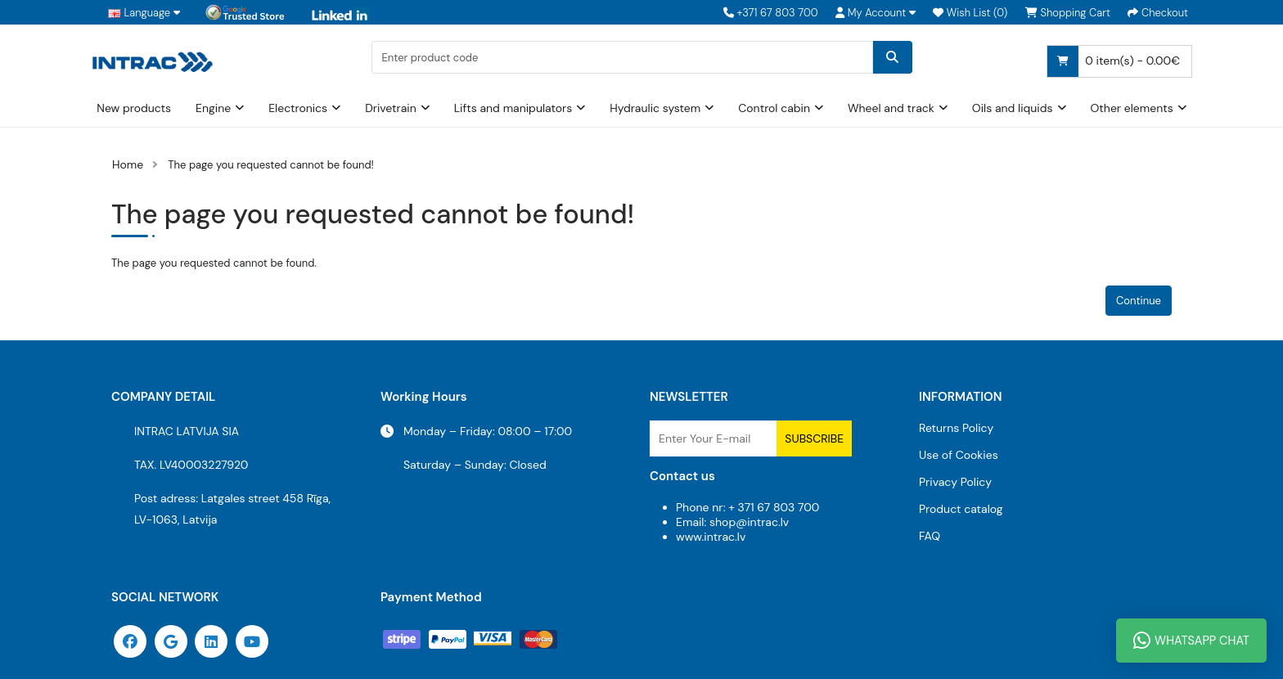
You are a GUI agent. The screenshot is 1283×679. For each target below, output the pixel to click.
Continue (1138, 301)
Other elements (1132, 108)
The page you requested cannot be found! (271, 165)
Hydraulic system (655, 108)
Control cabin (774, 108)
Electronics (297, 108)
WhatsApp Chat (1191, 640)
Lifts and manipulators (513, 108)
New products (134, 108)
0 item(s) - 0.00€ (1113, 61)
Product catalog (961, 508)
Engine (213, 108)
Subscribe (814, 438)
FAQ (929, 535)
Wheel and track (891, 108)
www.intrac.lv (710, 536)
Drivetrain (390, 108)
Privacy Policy (955, 481)
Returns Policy (956, 427)
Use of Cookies (958, 454)
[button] (875, 12)
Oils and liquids (1012, 108)
